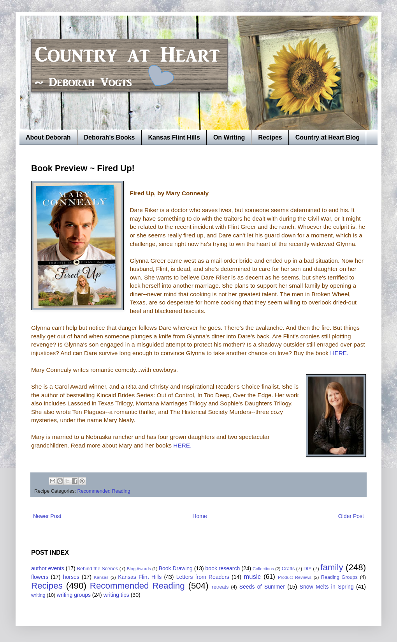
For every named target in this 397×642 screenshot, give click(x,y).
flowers (39, 577)
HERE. (338, 353)
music (252, 576)
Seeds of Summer (262, 587)
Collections (263, 568)
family (331, 567)
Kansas (101, 577)
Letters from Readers (202, 577)
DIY (308, 568)
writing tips (116, 595)
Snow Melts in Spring (327, 587)
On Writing (229, 137)
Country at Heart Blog (327, 137)
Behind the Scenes (97, 568)
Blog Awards (139, 568)
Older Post (351, 516)
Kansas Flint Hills (174, 137)
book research (223, 568)
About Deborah (48, 137)
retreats (220, 587)
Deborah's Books (109, 137)
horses (71, 577)
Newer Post (47, 516)
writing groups (74, 595)
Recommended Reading (103, 491)
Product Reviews (294, 577)
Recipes (270, 137)
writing (38, 595)
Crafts (288, 568)
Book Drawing (176, 568)
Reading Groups (339, 577)
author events (47, 568)
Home (199, 516)
